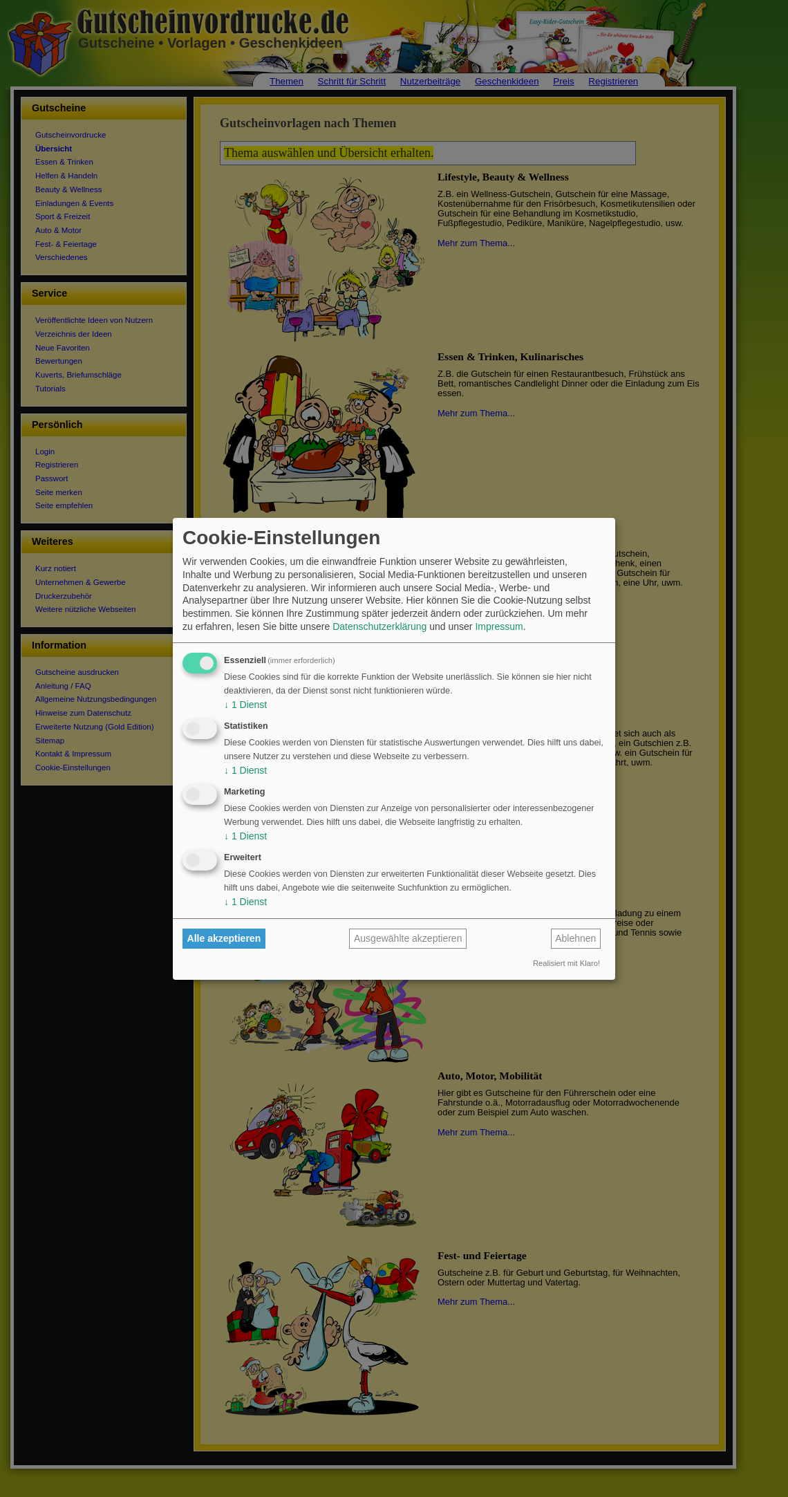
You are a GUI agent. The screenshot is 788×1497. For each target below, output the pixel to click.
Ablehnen (575, 938)
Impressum (499, 626)
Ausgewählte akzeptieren (408, 938)
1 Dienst (245, 704)
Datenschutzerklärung (379, 626)
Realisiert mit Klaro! (566, 963)
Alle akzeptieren (224, 938)
